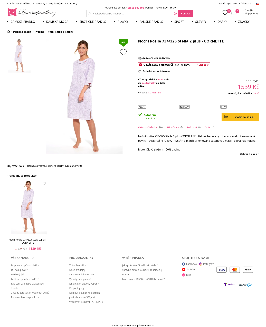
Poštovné (192, 127)
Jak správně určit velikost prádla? (140, 265)
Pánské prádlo (151, 22)
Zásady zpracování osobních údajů (30, 292)
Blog (188, 274)
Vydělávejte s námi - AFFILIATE (86, 301)
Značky (244, 22)
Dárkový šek (18, 274)
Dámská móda (57, 22)
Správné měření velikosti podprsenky (142, 269)
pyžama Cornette (73, 165)
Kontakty (72, 3)
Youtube (190, 269)
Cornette (154, 92)
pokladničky (149, 82)
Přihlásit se (245, 3)
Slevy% (200, 22)
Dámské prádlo (22, 22)
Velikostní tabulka (147, 127)
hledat (185, 13)
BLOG (125, 274)
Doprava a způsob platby (25, 265)
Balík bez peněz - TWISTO (25, 279)
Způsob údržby (77, 265)
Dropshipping (76, 288)
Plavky (122, 22)
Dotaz (208, 127)
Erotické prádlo (92, 22)
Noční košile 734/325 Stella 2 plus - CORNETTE (28, 241)
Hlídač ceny (173, 127)
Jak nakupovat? (19, 269)
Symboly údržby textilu (81, 274)
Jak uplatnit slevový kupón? (84, 283)
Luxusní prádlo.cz (31, 12)
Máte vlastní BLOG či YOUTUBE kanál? (143, 279)
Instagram (208, 264)
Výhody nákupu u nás (80, 279)
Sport (179, 22)
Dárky (222, 22)
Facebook (191, 264)
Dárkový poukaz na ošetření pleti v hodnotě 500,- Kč (84, 295)
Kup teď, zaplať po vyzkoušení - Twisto (28, 286)
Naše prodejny (77, 269)
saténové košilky (55, 165)
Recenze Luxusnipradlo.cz (25, 297)
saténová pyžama (36, 165)
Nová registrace (228, 3)
